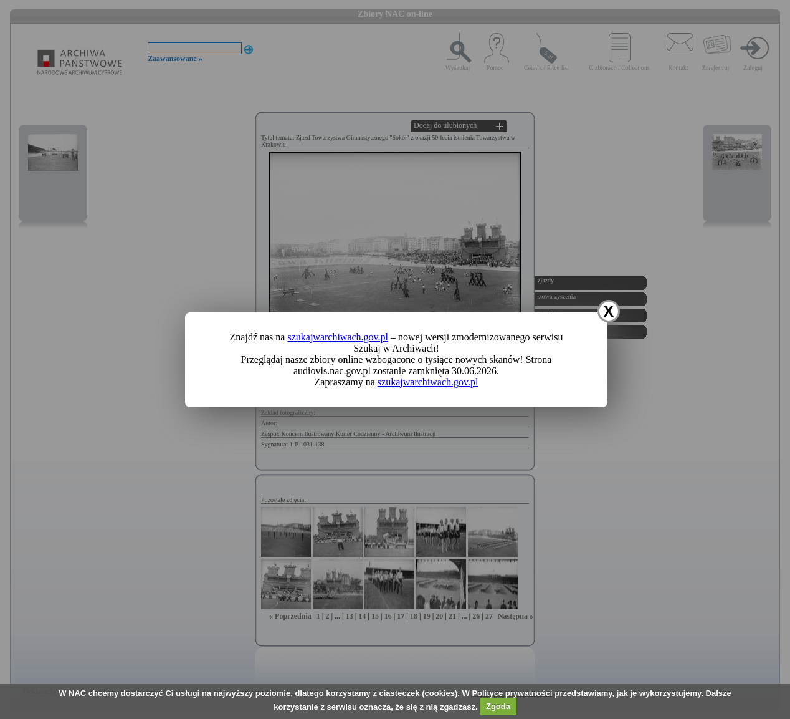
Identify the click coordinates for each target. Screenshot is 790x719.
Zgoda (498, 706)
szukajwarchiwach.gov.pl (337, 337)
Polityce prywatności (512, 693)
